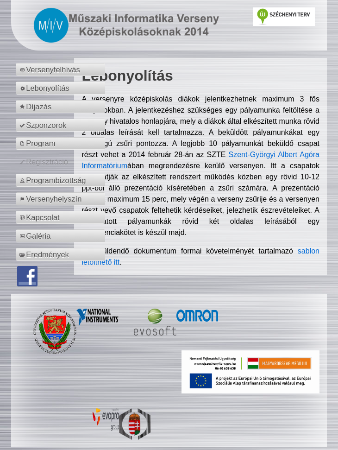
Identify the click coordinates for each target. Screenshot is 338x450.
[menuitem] (61, 69)
